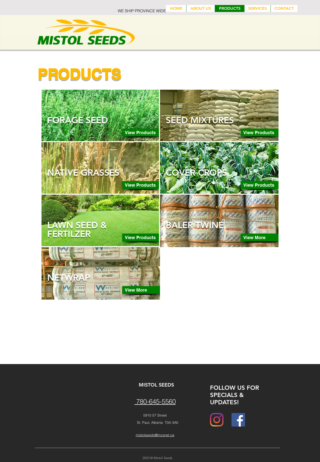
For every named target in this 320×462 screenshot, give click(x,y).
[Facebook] (238, 420)
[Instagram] (217, 420)
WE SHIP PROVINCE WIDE (142, 10)
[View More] (142, 290)
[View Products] (142, 132)
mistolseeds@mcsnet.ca (155, 435)
